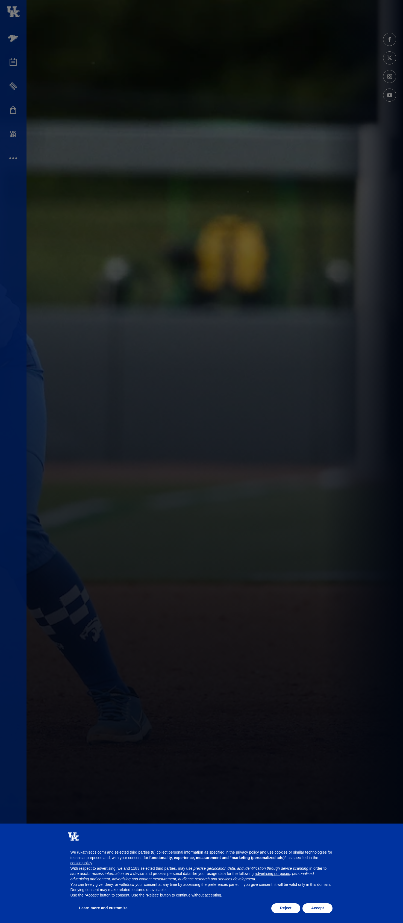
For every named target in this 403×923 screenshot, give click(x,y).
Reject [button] (286, 908)
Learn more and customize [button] (103, 908)
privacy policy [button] (247, 852)
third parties (166, 868)
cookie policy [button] (81, 863)
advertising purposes (272, 873)
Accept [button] (317, 908)
